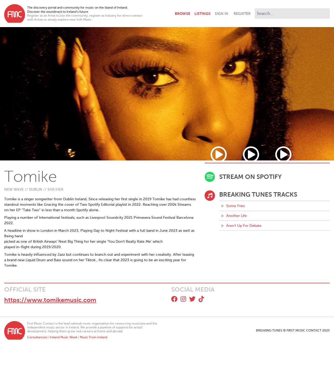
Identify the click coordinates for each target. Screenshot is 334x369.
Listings (202, 13)
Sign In (221, 13)
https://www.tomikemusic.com (50, 300)
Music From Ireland (93, 337)
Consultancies (37, 337)
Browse (182, 13)
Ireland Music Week (63, 337)
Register (242, 13)
